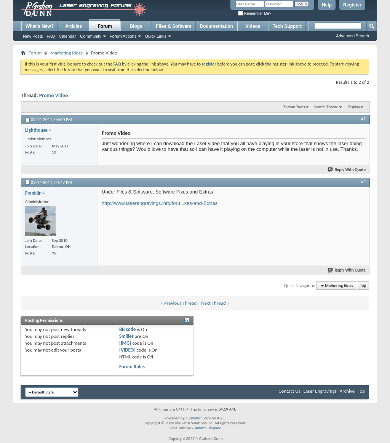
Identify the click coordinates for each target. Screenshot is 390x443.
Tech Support (287, 26)
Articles (73, 26)
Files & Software (173, 26)
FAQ (51, 36)
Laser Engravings (320, 391)
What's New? (40, 26)
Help (327, 5)
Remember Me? (254, 13)
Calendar (67, 36)
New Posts (33, 36)
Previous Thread (180, 303)
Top (363, 285)
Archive (347, 391)
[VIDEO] (127, 350)
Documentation (216, 26)
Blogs (136, 26)
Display (354, 106)
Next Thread (213, 303)
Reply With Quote (347, 169)
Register (352, 5)
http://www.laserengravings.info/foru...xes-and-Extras (159, 203)
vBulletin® (194, 418)
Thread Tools (294, 106)
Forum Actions (123, 36)
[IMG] (125, 343)
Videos (252, 26)
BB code (127, 329)
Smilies (126, 336)
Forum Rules (132, 366)
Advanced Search (352, 36)
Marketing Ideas (66, 53)
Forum (105, 26)
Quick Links (155, 36)
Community (90, 36)
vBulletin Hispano (206, 427)
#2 (363, 181)
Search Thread (326, 106)
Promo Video (53, 95)
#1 (363, 119)
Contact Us (289, 391)
